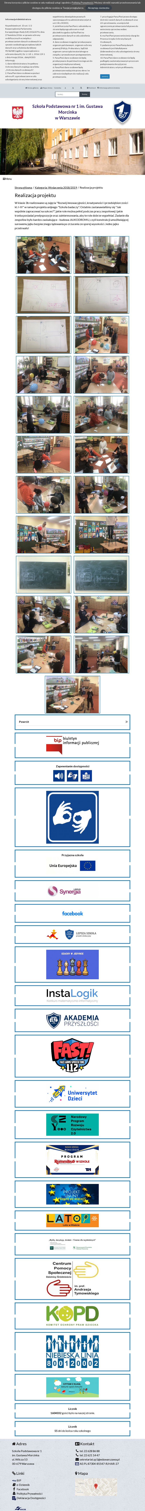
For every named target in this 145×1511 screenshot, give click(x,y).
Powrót (24, 721)
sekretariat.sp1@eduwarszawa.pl (97, 1459)
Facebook (20, 1489)
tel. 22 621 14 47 (87, 1455)
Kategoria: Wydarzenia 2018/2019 (56, 187)
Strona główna (32, 88)
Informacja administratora (109, 88)
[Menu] (72, 179)
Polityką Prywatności (82, 2)
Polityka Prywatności (27, 1493)
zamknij (105, 76)
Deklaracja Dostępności (29, 1498)
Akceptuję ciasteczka (98, 8)
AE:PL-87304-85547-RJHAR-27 (97, 1463)
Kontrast (91, 88)
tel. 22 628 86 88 (87, 1451)
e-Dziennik (21, 1484)
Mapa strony (46, 88)
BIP (16, 1480)
